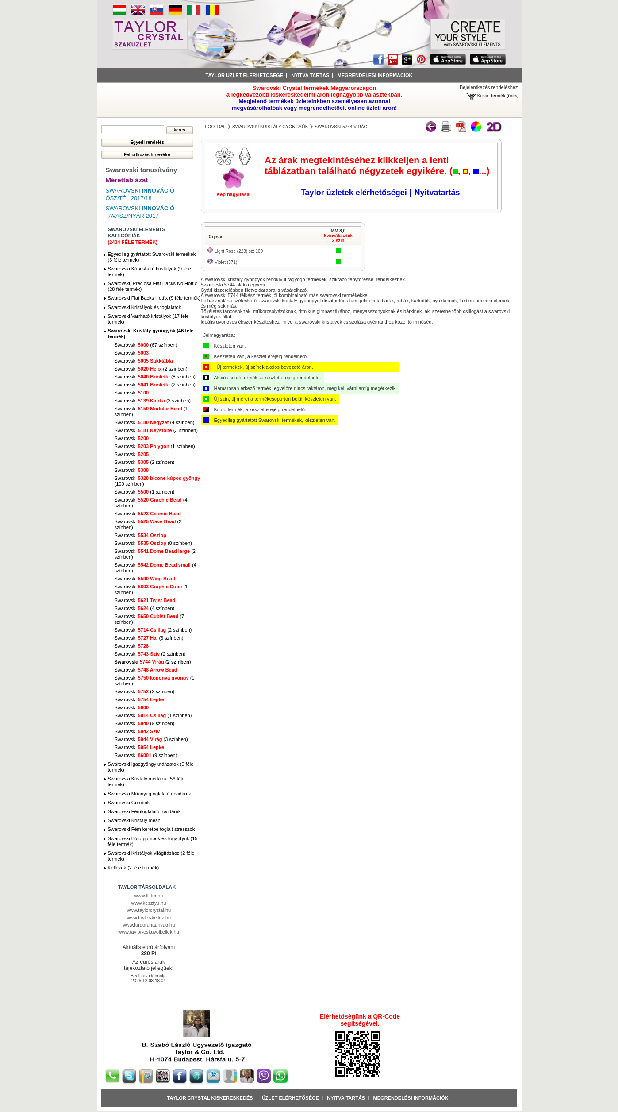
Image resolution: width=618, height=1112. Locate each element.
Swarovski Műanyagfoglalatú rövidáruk (149, 793)
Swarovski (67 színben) (146, 345)
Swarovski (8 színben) (155, 376)
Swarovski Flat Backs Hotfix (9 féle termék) (154, 298)
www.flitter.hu (148, 895)
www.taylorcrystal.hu (149, 910)
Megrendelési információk (375, 75)
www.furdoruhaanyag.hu (149, 924)
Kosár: (483, 95)
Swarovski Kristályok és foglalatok (144, 307)
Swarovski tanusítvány (141, 170)
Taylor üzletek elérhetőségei (354, 192)
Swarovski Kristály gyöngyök (270, 126)
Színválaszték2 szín (338, 238)
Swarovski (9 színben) (145, 723)
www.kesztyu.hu (148, 903)
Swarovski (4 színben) (155, 422)
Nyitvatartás (437, 192)
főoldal (215, 126)
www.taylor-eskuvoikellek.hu (148, 931)
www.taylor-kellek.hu (149, 917)
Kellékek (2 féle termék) (133, 867)
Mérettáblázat (127, 180)
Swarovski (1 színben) (155, 446)
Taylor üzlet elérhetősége (244, 75)
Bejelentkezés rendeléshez (489, 87)
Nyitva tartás (310, 75)
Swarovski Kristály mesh (134, 820)
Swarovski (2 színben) (151, 368)
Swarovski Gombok (129, 802)
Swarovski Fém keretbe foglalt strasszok (151, 829)
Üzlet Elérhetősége (290, 1097)
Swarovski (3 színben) (153, 400)
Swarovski (132, 352)
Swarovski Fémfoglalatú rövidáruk (144, 811)
